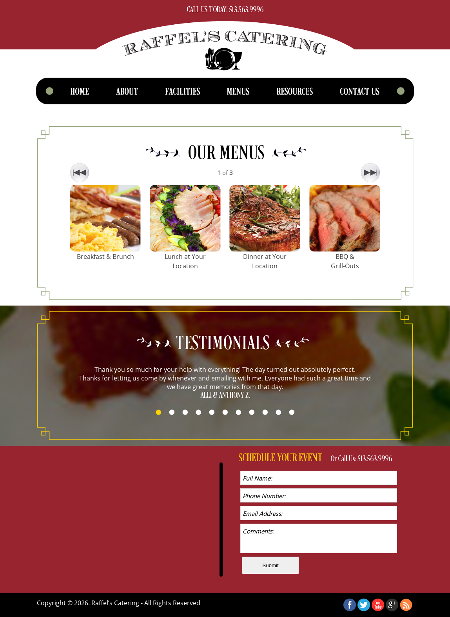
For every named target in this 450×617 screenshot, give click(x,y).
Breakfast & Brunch (105, 256)
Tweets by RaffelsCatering (75, 461)
